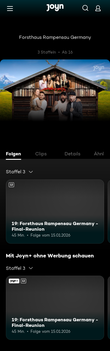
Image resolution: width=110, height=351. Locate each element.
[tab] (15, 154)
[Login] (98, 8)
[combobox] (19, 172)
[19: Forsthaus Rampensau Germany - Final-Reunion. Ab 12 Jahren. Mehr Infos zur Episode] (55, 211)
